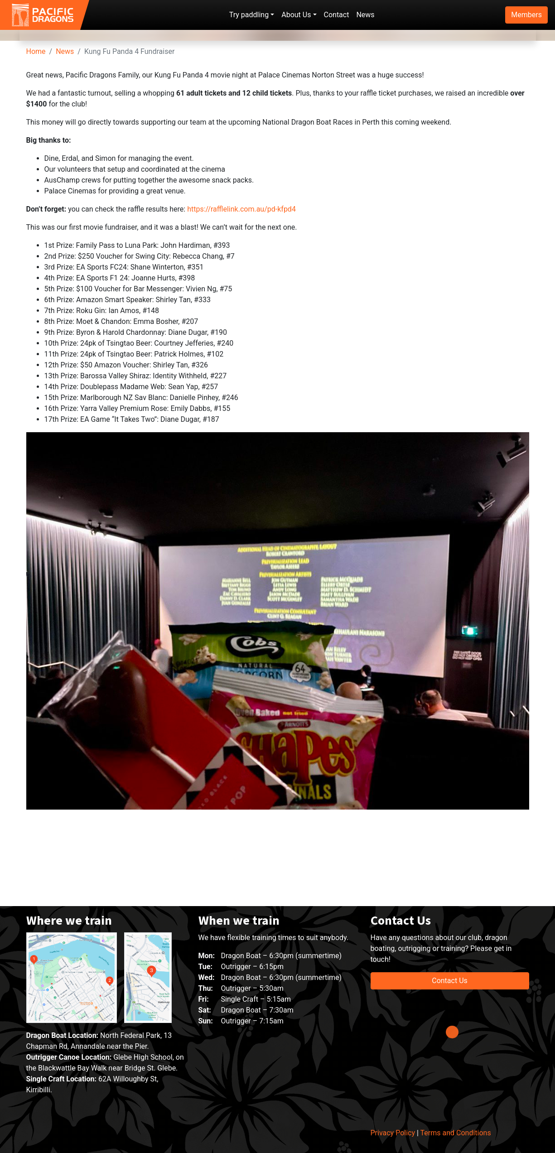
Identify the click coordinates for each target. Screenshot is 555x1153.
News (365, 14)
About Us (296, 14)
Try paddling (249, 14)
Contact (336, 14)
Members (526, 14)
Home (36, 331)
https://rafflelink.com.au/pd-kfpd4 (241, 488)
